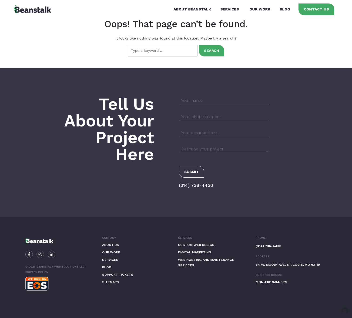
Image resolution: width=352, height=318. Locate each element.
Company (109, 237)
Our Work (259, 9)
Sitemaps (110, 282)
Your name (192, 100)
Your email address (199, 132)
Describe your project (202, 148)
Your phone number (201, 116)
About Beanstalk (192, 9)
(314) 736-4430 (196, 185)
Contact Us (316, 9)
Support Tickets (117, 274)
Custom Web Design (196, 245)
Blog (285, 9)
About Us (110, 245)
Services (229, 9)
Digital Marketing (194, 252)
